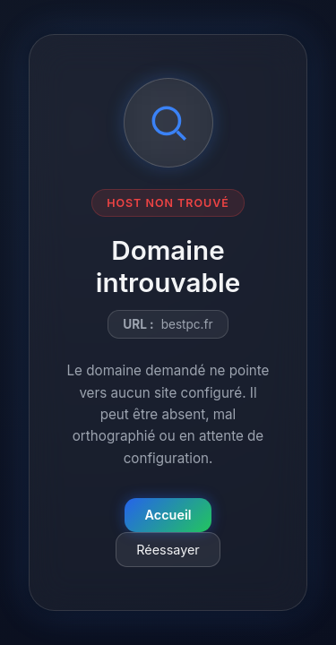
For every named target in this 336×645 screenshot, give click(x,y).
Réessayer (168, 549)
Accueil (168, 514)
